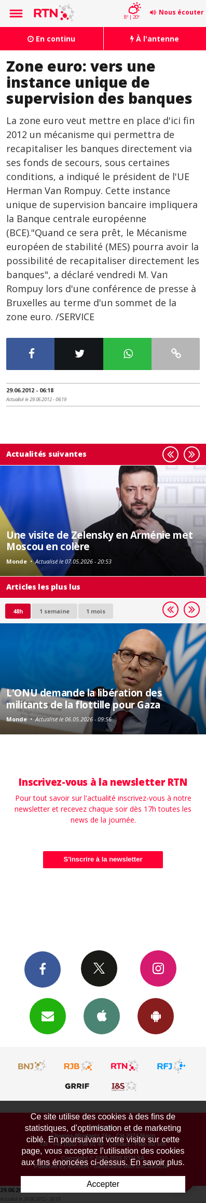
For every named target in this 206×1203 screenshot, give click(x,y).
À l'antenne (154, 39)
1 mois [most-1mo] (95, 611)
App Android (156, 1015)
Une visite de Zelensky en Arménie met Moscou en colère (99, 540)
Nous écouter (181, 12)
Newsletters (48, 1015)
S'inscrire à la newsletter (103, 859)
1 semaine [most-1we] (54, 611)
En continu (51, 39)
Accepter (103, 1184)
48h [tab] (18, 611)
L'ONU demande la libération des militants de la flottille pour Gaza (84, 698)
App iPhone (102, 1015)
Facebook (42, 969)
